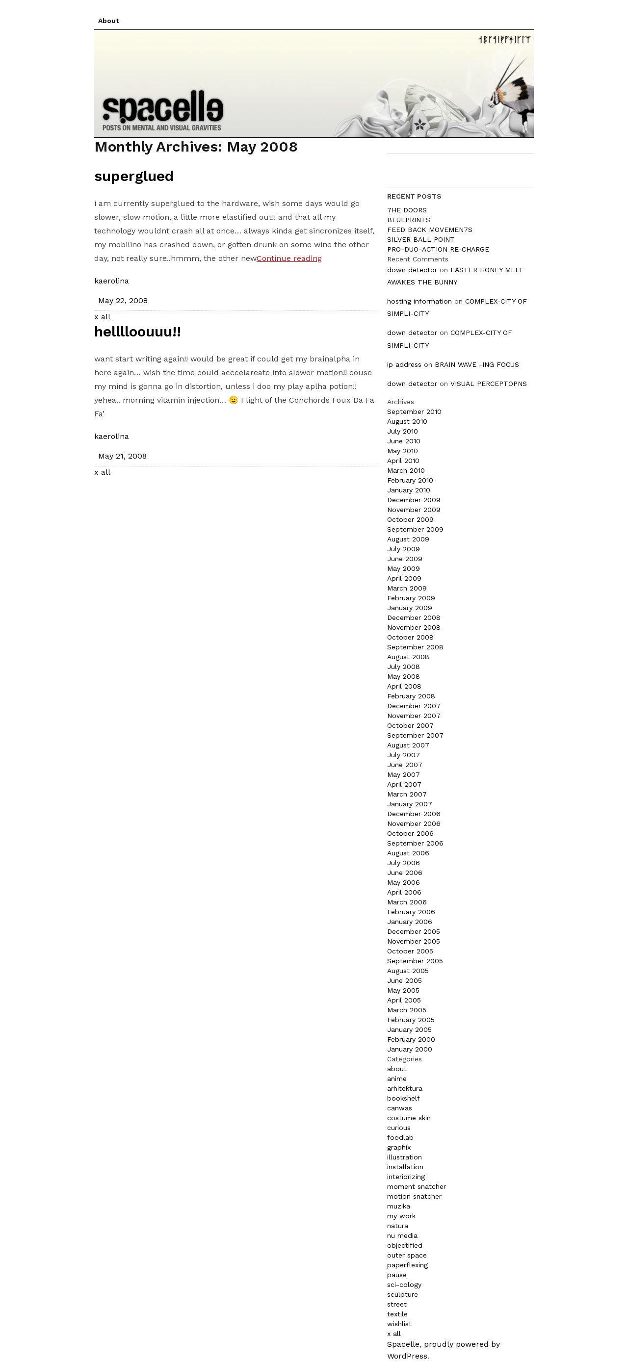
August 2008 (408, 657)
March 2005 (406, 1010)
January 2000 (409, 1049)
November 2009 (414, 510)
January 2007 (409, 804)
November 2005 (413, 941)
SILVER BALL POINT (421, 239)
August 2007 (408, 745)
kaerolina (111, 280)
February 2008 (411, 696)
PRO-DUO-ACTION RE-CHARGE (438, 249)
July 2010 (402, 431)
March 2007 (407, 794)
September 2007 (415, 735)
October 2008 (410, 637)
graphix (399, 1147)
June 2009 (404, 559)
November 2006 (414, 823)
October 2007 (410, 725)
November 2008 (414, 627)
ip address (404, 364)
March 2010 (406, 470)
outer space (407, 1255)
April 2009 (404, 578)
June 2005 (404, 980)
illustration (404, 1157)
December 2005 (413, 931)
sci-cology (404, 1284)
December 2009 (414, 500)
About (108, 21)
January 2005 (409, 1029)
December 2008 (414, 617)
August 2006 (408, 853)
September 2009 (415, 529)
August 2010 (407, 421)
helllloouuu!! (137, 331)
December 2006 (414, 814)
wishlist (399, 1324)
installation (405, 1167)
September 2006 (415, 843)
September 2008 (415, 647)
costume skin (409, 1118)
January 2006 (409, 921)
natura (397, 1226)
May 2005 (403, 990)
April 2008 (404, 686)
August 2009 (408, 539)
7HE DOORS (407, 210)
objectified (404, 1245)
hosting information (419, 301)
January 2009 (409, 608)
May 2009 (403, 568)
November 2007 (414, 716)
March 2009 (407, 588)
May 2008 (403, 676)
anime (397, 1078)
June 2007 (404, 765)
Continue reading (289, 258)
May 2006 (403, 882)
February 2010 (410, 480)
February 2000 (411, 1039)
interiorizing (406, 1177)
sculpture (402, 1294)
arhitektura (404, 1088)
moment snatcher (416, 1186)
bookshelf (403, 1098)
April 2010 (403, 460)
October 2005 (410, 951)
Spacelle (403, 1344)
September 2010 (414, 411)
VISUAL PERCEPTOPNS (488, 383)
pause (397, 1275)
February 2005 (411, 1020)
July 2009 (403, 549)
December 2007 (414, 706)
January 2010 (408, 490)
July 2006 (403, 863)
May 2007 (403, 774)
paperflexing (407, 1265)
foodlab (400, 1137)
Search (505, 170)
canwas (399, 1108)
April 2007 (404, 784)
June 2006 (404, 872)
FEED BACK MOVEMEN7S (429, 229)
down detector (412, 270)
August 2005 (408, 971)
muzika (398, 1206)
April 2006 (404, 892)
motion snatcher (414, 1196)
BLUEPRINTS (408, 220)
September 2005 (415, 961)
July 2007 (403, 755)
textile (397, 1314)
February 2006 (411, 912)
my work (401, 1216)
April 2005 (404, 1000)
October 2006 (410, 833)
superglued (134, 175)
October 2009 (410, 519)
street (397, 1304)
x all (102, 316)
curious (399, 1127)
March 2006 (407, 902)
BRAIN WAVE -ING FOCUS (477, 364)
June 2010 (403, 441)
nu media (402, 1235)
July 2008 (403, 666)
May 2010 (402, 451)
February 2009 (411, 598)
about (397, 1069)
